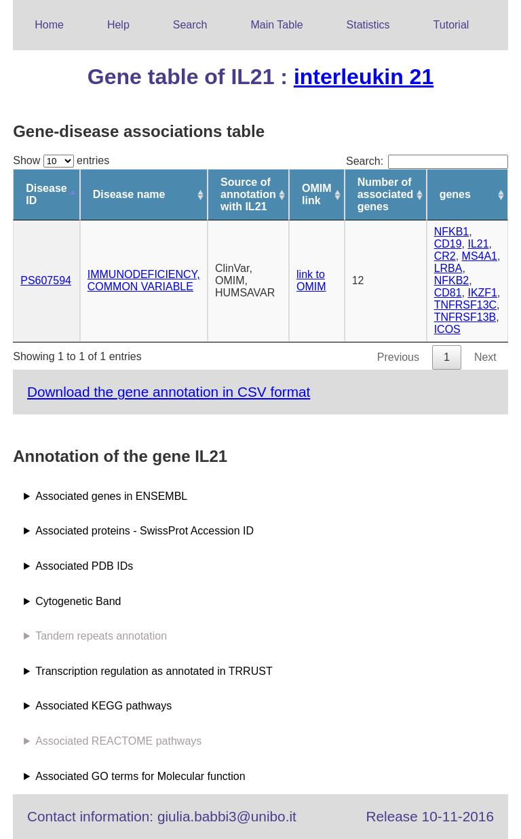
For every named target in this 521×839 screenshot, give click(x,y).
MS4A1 (479, 256)
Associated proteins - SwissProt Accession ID (144, 530)
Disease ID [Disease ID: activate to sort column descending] (46, 194)
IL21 (477, 244)
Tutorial (451, 25)
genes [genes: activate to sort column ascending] (455, 194)
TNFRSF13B (465, 317)
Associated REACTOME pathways (118, 741)
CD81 (448, 292)
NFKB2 (451, 280)
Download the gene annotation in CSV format (168, 391)
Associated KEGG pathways (103, 705)
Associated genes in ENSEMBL (111, 496)
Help (118, 25)
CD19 (448, 244)
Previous (398, 357)
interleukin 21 (363, 76)
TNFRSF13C (465, 305)
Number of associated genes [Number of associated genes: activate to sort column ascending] (386, 194)
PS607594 (45, 280)
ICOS (447, 329)
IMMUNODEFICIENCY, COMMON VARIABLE (144, 280)
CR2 (445, 256)
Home (49, 25)
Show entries (61, 160)
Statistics (368, 25)
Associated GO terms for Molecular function (140, 776)
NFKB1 (451, 231)
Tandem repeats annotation (101, 636)
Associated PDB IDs (84, 566)
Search (190, 25)
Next (485, 357)
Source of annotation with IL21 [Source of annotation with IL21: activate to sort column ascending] (248, 194)
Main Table (277, 25)
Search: (427, 161)
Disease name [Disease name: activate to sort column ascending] (129, 194)
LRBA (448, 268)
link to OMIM (311, 280)
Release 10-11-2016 (430, 816)
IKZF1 (482, 292)
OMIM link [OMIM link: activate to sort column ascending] (317, 194)
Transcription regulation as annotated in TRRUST (154, 671)
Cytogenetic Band (78, 601)
